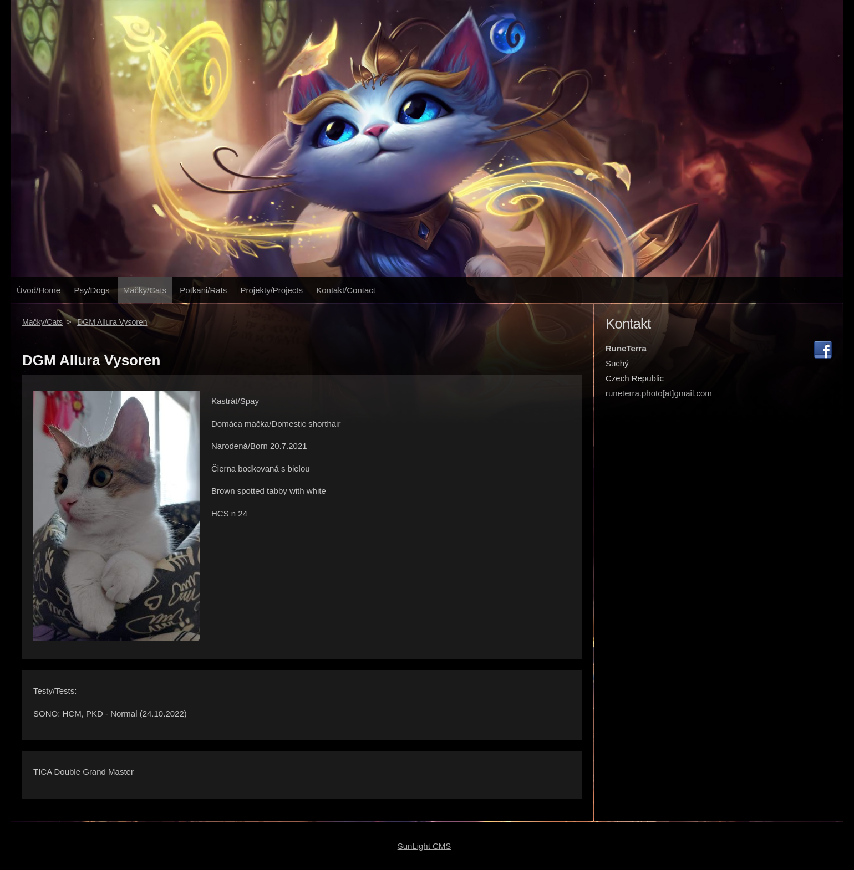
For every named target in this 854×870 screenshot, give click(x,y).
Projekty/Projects (272, 290)
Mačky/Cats (144, 290)
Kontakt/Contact (345, 290)
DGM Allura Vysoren (112, 322)
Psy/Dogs (91, 290)
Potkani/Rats (203, 290)
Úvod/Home (38, 290)
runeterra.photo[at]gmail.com (659, 393)
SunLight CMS (424, 846)
